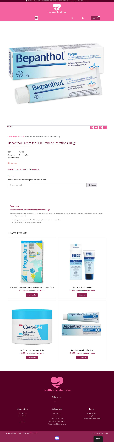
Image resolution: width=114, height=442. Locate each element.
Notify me (92, 185)
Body (23, 137)
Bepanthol (15, 157)
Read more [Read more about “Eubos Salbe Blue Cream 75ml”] (82, 295)
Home (10, 137)
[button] (36, 18)
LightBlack (104, 433)
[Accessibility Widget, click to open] (57, 438)
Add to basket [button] (32, 295)
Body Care (16, 137)
